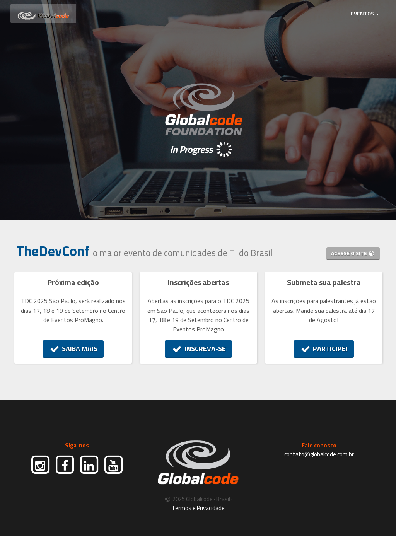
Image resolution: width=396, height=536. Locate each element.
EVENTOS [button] (365, 13)
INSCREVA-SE (198, 348)
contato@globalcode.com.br (319, 454)
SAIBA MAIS (73, 348)
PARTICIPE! (324, 348)
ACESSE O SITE (353, 253)
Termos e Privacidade (198, 508)
